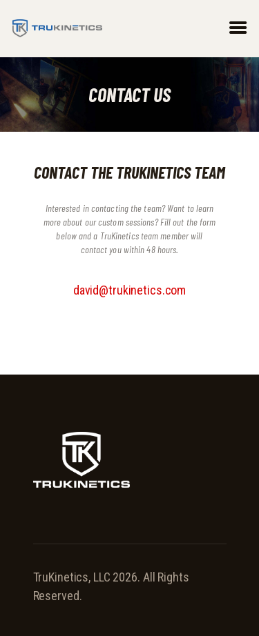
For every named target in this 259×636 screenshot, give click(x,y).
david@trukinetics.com (129, 290)
